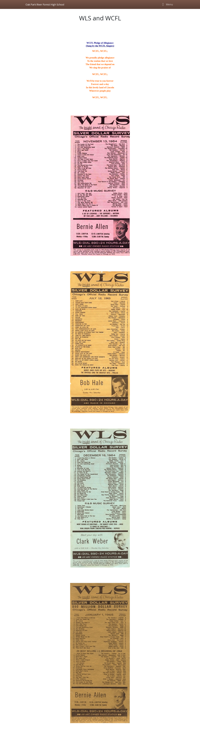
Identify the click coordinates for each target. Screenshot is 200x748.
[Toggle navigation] (167, 4)
